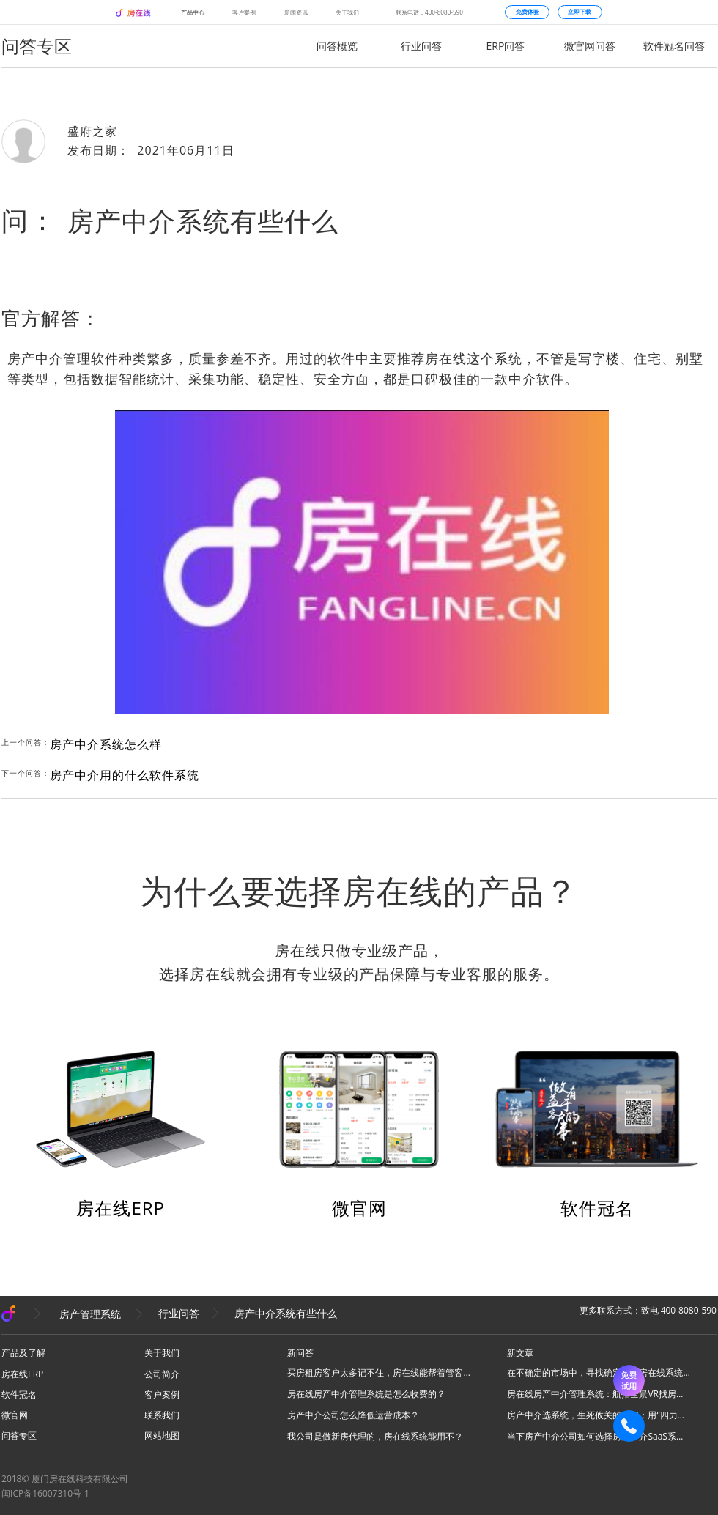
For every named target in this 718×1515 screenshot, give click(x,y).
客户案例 (244, 12)
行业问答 (421, 46)
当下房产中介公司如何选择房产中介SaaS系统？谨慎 (598, 1436)
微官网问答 (589, 46)
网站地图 (162, 1435)
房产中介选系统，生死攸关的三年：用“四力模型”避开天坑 (598, 1415)
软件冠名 (597, 1208)
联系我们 (162, 1415)
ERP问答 (505, 46)
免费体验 (527, 11)
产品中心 (192, 12)
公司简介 (162, 1374)
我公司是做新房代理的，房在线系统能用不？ (375, 1436)
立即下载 (579, 11)
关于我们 (347, 12)
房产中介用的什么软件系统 (124, 775)
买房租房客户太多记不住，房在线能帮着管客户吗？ (378, 1372)
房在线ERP (120, 1208)
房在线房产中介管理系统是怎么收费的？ (366, 1394)
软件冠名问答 (674, 46)
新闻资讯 (296, 12)
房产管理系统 (90, 1313)
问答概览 (337, 46)
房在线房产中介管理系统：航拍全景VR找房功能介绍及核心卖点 (598, 1394)
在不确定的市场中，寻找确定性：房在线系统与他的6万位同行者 (598, 1372)
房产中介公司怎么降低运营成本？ (353, 1415)
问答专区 (19, 1435)
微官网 (359, 1208)
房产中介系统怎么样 (106, 744)
